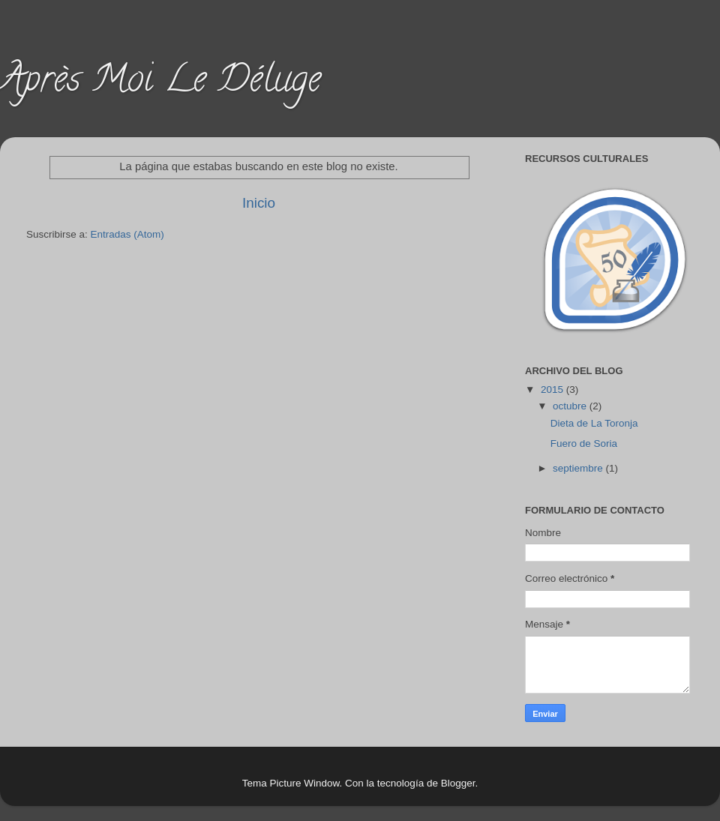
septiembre (579, 468)
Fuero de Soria (583, 443)
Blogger (458, 783)
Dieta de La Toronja (594, 423)
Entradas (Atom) (127, 234)
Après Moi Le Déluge (160, 83)
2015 (553, 389)
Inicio (258, 203)
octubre (571, 406)
